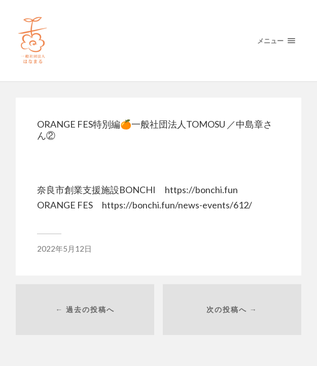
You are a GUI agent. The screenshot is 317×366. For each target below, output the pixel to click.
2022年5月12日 (64, 248)
